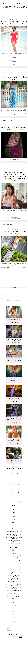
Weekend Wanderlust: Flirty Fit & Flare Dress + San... (14, 570)
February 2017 (14, 604)
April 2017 (14, 601)
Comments (20, 120)
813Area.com (9, 478)
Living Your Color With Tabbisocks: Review (14, 552)
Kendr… (16, 64)
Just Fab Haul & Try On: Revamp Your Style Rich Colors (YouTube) (14, 128)
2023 (14, 512)
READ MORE (14, 287)
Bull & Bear (9, 224)
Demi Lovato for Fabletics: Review (14, 590)
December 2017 (14, 522)
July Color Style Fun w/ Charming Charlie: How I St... (14, 555)
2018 (14, 519)
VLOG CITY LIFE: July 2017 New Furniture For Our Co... (14, 547)
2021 (14, 515)
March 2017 (14, 602)
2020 (14, 516)
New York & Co (5, 215)
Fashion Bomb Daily (11, 484)
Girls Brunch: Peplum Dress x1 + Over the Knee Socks (14, 585)
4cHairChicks (12, 494)
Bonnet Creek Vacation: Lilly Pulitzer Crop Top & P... (14, 535)
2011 (14, 614)
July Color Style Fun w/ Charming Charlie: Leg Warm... (14, 558)
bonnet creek (9, 120)
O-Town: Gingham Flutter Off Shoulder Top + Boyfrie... (14, 579)
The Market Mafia (9, 475)
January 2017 (14, 605)
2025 (14, 509)
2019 (14, 518)
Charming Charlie (17, 266)
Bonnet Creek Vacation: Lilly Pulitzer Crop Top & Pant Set (14, 78)
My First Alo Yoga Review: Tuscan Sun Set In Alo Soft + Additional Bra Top (14, 321)
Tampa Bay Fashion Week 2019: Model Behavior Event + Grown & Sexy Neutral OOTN (14, 341)
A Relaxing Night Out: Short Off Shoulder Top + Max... (14, 582)
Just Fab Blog (10, 481)
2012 (14, 612)
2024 (14, 510)
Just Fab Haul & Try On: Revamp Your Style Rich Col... (14, 538)
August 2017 (14, 528)
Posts (8, 628)
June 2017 (14, 598)
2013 (14, 611)
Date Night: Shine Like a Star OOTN (14, 592)
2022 (14, 513)
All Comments (10, 630)
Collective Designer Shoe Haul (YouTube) (14, 549)
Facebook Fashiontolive (14, 625)
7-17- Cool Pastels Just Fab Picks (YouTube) (14, 567)
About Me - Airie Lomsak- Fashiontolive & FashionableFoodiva (14, 380)
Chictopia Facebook (12, 492)
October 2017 (14, 525)
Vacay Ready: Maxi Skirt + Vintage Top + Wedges (14, 232)
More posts (24, 295)
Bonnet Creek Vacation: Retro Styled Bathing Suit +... (14, 532)
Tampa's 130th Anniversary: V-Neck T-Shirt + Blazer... (14, 588)
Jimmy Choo (10, 218)
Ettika (2, 264)
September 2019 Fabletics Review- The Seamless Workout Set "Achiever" (14, 400)
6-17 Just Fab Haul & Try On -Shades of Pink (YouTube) (14, 573)
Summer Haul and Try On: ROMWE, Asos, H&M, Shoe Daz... (14, 564)
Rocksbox (20, 264)
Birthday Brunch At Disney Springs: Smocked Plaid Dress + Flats (14, 360)
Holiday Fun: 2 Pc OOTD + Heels (14, 596)
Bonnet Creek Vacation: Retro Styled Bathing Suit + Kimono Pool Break (14, 22)
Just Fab (17, 60)
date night (9, 290)
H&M (16, 62)
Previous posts (5, 295)
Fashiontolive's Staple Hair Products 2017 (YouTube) (14, 561)
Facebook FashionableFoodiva (14, 623)
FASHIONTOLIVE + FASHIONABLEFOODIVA (14, 7)
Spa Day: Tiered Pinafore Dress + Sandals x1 (14, 594)
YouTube (14, 622)
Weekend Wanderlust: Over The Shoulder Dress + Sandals (14, 576)
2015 (14, 608)
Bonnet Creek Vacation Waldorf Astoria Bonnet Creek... (14, 541)
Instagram (14, 621)
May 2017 (14, 599)
